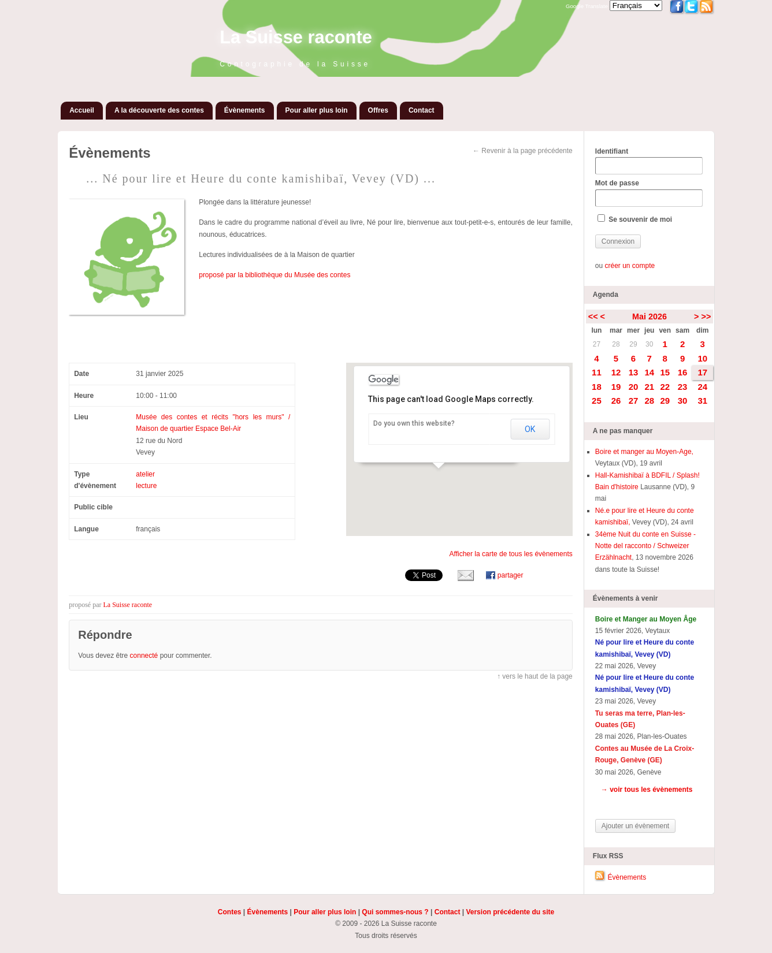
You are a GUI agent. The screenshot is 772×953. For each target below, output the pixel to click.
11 (597, 372)
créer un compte (629, 266)
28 (615, 344)
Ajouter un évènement (635, 826)
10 (702, 358)
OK (530, 429)
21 (649, 387)
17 (702, 372)
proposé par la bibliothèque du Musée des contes (274, 275)
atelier (145, 474)
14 (649, 372)
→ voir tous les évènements (647, 790)
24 (702, 387)
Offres (378, 110)
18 (597, 387)
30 (649, 344)
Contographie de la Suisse (295, 64)
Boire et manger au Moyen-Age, (644, 452)
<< (593, 316)
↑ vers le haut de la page (535, 676)
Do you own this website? (414, 423)
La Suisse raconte (296, 37)
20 (634, 387)
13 (634, 372)
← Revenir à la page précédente (523, 151)
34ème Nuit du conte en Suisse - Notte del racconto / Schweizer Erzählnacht (645, 546)
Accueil (81, 110)
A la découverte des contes (159, 110)
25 (597, 400)
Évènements (244, 110)
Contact (422, 110)
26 (616, 400)
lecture (146, 486)
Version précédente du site (510, 912)
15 (665, 372)
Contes (230, 912)
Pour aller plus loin (316, 110)
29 (633, 344)
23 (683, 387)
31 (702, 400)
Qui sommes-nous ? (395, 912)
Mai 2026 (649, 316)
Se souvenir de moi (634, 219)
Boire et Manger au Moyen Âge (645, 619)
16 (683, 372)
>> (706, 316)
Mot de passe (649, 193)
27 (596, 344)
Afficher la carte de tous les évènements (511, 554)
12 (616, 372)
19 (616, 387)
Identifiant (649, 161)
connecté (144, 656)
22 (665, 387)
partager (511, 575)
